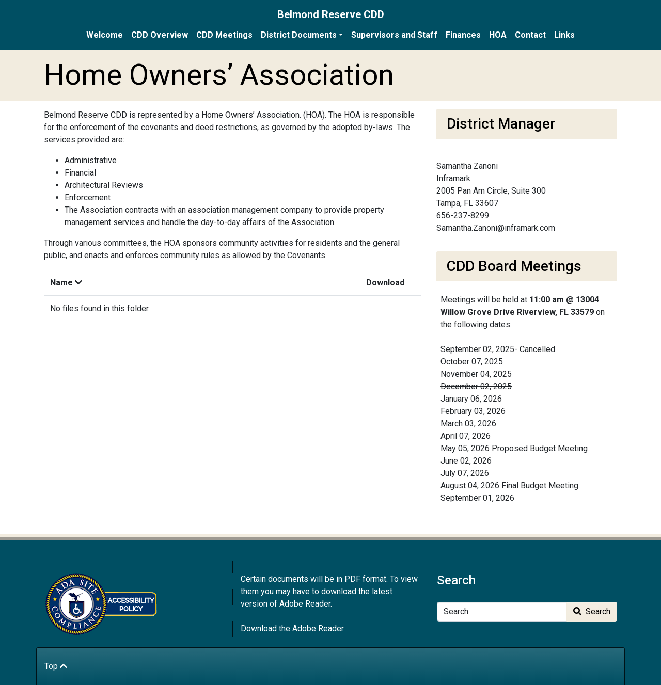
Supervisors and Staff (394, 35)
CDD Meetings (224, 35)
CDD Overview (159, 35)
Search (591, 611)
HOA (498, 35)
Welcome (104, 35)
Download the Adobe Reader (292, 628)
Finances (463, 35)
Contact (530, 35)
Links (564, 35)
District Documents (299, 35)
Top (55, 666)
